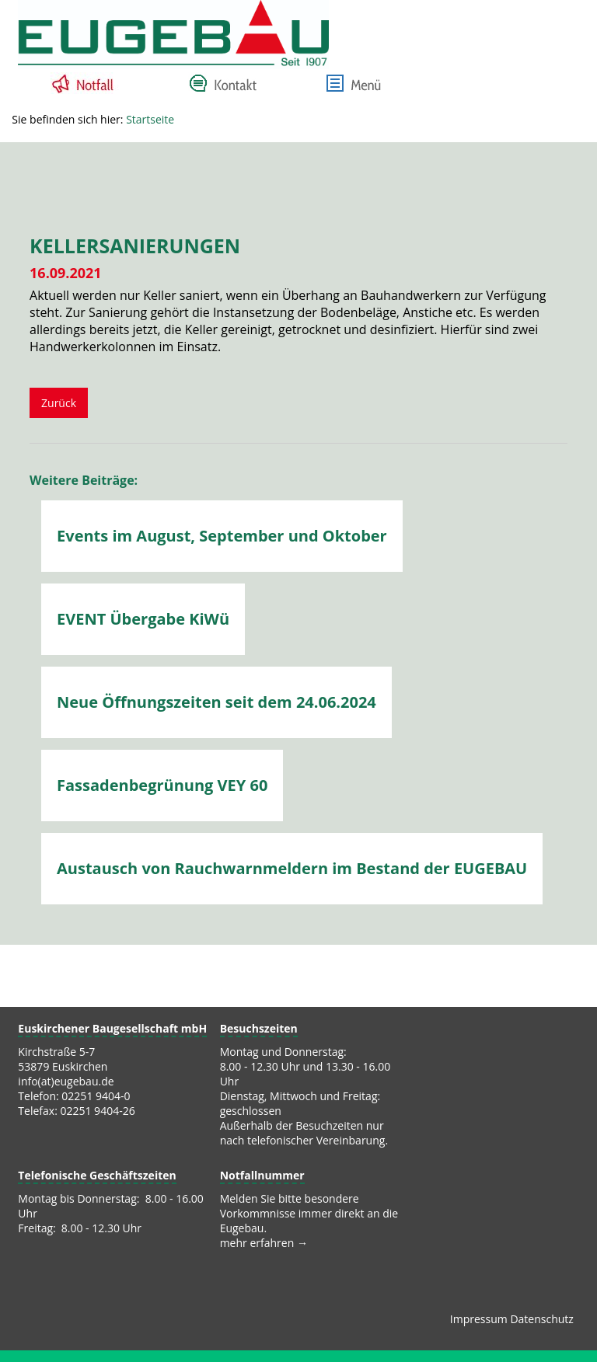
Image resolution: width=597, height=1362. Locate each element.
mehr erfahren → (264, 1242)
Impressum (479, 1318)
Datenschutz (541, 1318)
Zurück (58, 402)
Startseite (150, 119)
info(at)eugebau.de (65, 1081)
